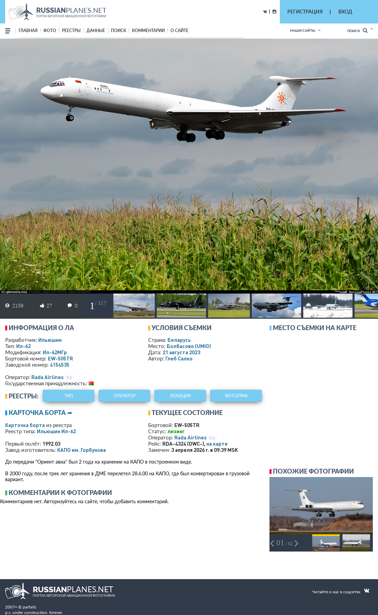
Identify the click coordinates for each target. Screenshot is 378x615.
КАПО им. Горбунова (81, 450)
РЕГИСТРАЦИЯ (305, 11)
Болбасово (189, 346)
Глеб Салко (179, 358)
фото (49, 30)
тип (68, 395)
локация (180, 395)
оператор (124, 395)
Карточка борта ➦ (40, 412)
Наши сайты (302, 30)
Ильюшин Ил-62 (56, 431)
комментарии (148, 30)
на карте (217, 443)
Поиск (357, 30)
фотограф (236, 395)
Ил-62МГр (55, 352)
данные (95, 30)
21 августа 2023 (181, 352)
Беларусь (179, 340)
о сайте (179, 30)
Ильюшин (50, 340)
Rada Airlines (47, 377)
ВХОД (345, 11)
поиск (118, 30)
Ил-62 (23, 346)
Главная (28, 30)
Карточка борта (25, 425)
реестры (71, 30)
